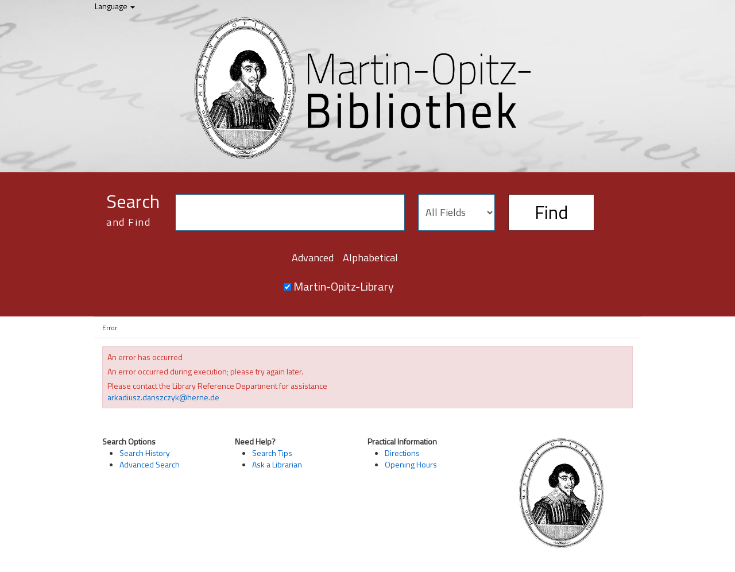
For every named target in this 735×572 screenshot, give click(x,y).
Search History (144, 453)
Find (551, 212)
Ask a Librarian (277, 464)
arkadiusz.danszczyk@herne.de (163, 397)
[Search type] (456, 212)
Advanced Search (149, 464)
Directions (402, 453)
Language (115, 6)
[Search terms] (290, 212)
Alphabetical (370, 257)
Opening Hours (411, 464)
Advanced (313, 257)
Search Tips (272, 453)
